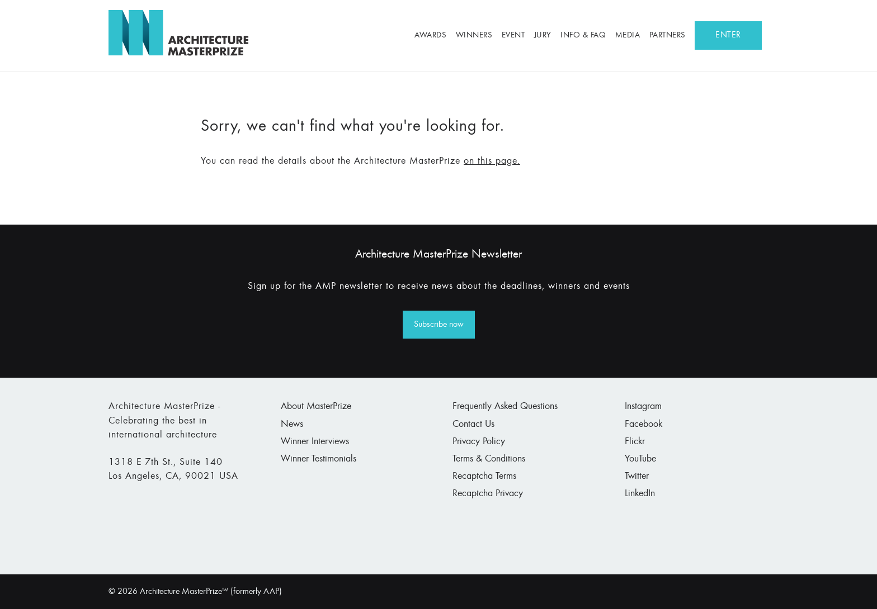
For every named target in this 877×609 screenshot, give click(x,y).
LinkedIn (640, 494)
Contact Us (473, 425)
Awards (430, 35)
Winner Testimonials (318, 459)
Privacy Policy (478, 442)
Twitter (637, 477)
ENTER (728, 35)
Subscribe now (439, 324)
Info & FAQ (583, 35)
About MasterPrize (316, 407)
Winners (474, 35)
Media (627, 35)
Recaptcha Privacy (487, 494)
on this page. (492, 161)
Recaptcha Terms (484, 477)
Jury (542, 35)
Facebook (643, 425)
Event (513, 35)
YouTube (640, 459)
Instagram (643, 407)
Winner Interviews (315, 442)
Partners (667, 35)
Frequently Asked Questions (505, 407)
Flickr (635, 442)
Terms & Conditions (488, 459)
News (292, 425)
